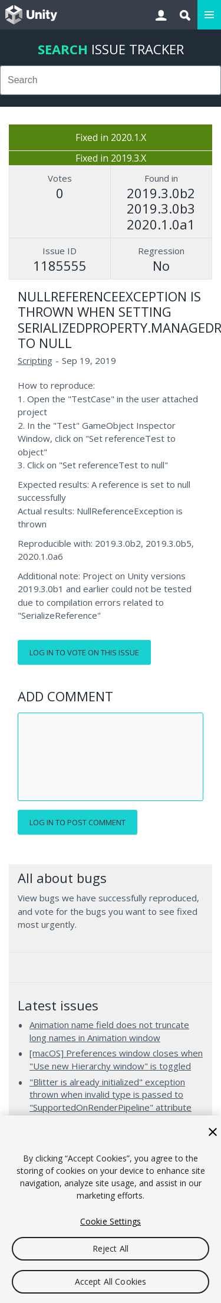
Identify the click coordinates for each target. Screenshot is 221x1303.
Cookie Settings (110, 1221)
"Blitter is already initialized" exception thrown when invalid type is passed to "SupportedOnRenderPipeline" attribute (110, 1094)
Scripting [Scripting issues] (35, 360)
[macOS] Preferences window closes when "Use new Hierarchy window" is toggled (116, 1059)
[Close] (213, 1132)
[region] (110, 1209)
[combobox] (110, 80)
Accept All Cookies (111, 1281)
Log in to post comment (77, 822)
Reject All (110, 1248)
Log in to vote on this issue (84, 652)
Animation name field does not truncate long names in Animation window (109, 1031)
